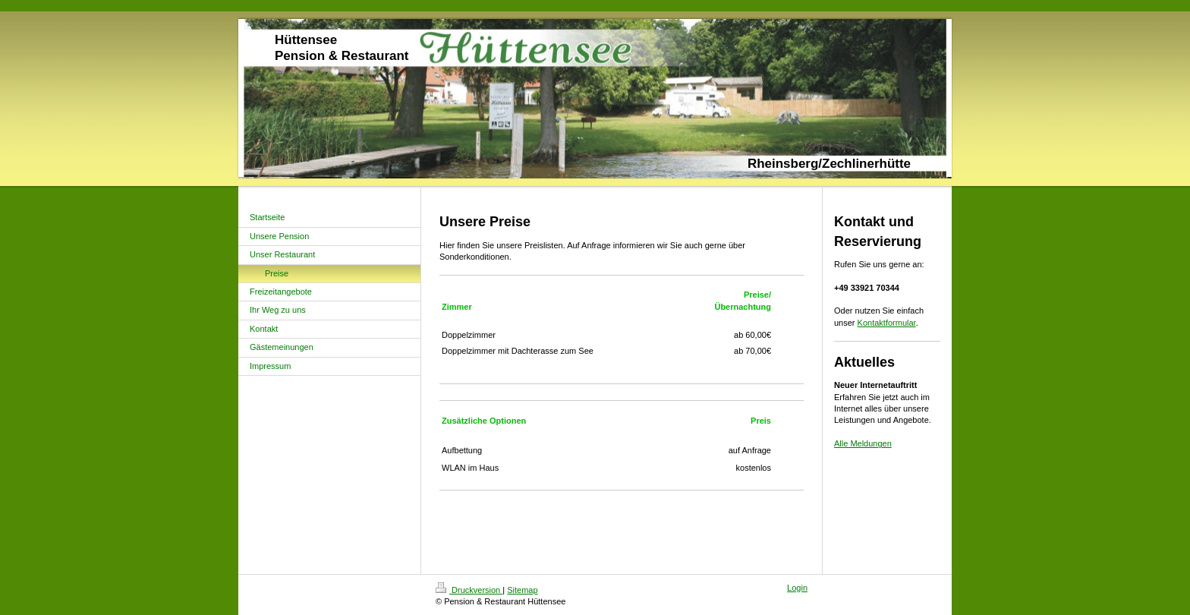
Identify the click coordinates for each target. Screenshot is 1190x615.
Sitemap (522, 589)
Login (797, 587)
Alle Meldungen (863, 443)
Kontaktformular (887, 322)
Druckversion (469, 589)
